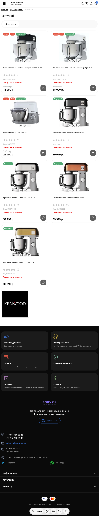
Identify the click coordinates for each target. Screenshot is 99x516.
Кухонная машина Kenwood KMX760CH (19, 197)
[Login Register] (91, 4)
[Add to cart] (43, 88)
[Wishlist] (29, 61)
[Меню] (4, 3)
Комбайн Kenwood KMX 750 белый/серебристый (72, 68)
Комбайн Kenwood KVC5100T (15, 132)
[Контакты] (87, 4)
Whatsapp (57, 462)
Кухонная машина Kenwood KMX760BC (69, 132)
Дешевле (11, 24)
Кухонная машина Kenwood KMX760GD (69, 197)
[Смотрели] (47, 511)
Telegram (8, 462)
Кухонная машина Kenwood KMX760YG (19, 262)
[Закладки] (59, 511)
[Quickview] (20, 61)
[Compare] (25, 61)
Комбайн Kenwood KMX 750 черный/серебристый (23, 68)
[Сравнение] (66, 511)
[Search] (82, 4)
